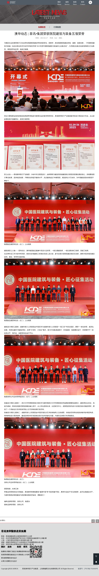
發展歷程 (4, 555)
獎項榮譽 (4, 558)
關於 (59, 2)
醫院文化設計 (12, 561)
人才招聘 (26, 555)
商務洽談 (26, 551)
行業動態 (57, 27)
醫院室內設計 (12, 558)
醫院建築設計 (12, 555)
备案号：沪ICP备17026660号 (88, 569)
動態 (74, 2)
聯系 (82, 2)
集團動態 (41, 27)
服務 (67, 2)
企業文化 (4, 561)
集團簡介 (4, 551)
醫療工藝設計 (12, 551)
